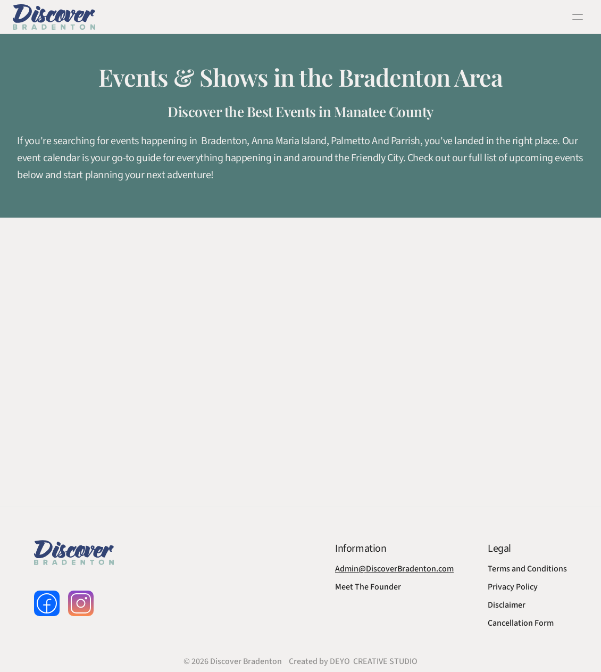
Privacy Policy (513, 587)
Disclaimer (506, 605)
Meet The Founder (368, 587)
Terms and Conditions (527, 569)
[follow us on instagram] (81, 603)
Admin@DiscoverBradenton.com (394, 569)
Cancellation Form (521, 623)
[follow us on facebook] (47, 603)
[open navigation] (577, 17)
